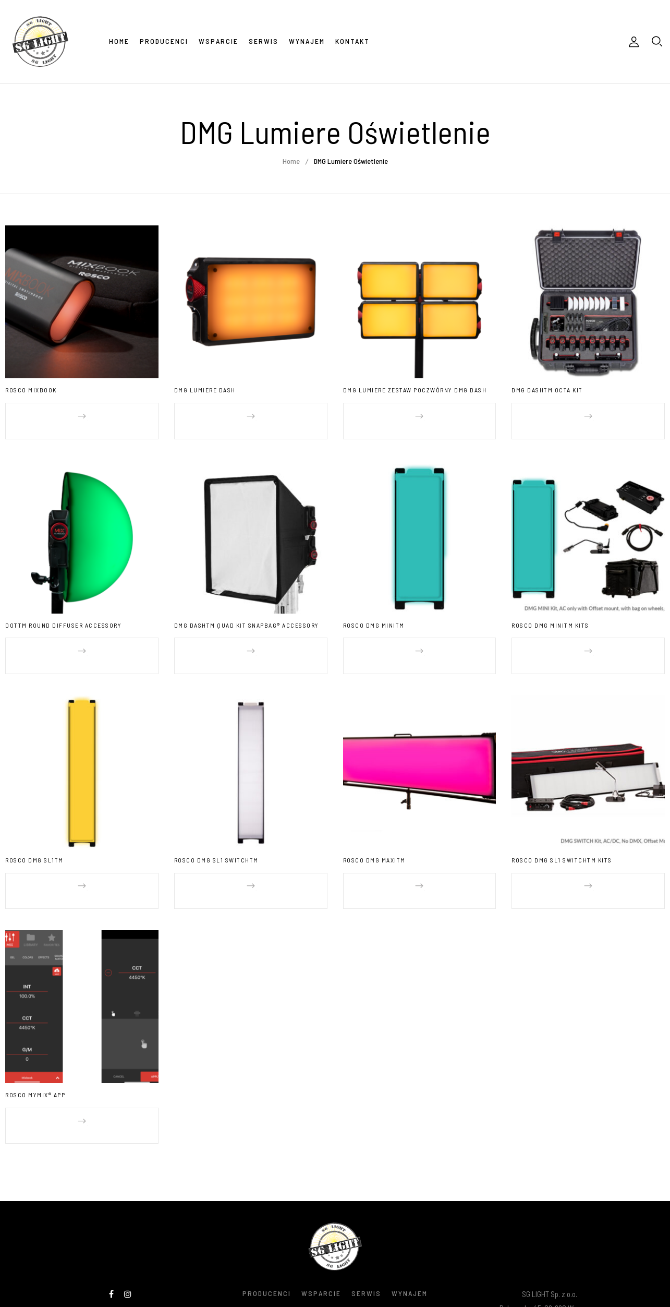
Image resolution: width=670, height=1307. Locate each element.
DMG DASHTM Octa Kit (547, 389)
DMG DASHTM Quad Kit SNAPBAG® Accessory (246, 614)
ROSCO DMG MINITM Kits (550, 614)
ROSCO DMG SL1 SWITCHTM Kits (561, 839)
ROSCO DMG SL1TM (34, 839)
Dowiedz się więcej (90, 416)
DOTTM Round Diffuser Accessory (63, 614)
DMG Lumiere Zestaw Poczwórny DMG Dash (415, 389)
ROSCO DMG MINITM (374, 614)
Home (291, 161)
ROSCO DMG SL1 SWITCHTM (216, 839)
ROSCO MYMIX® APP (35, 1064)
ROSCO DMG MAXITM (374, 839)
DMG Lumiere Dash (205, 389)
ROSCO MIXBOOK (31, 389)
